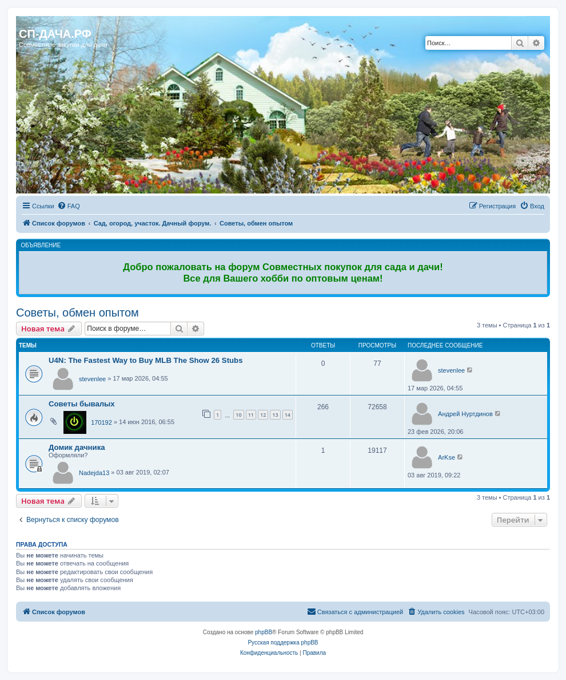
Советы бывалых (82, 404)
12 (263, 414)
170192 (101, 422)
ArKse (446, 457)
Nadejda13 (94, 472)
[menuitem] (68, 206)
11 (251, 414)
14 (287, 414)
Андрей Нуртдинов (465, 413)
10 (238, 414)
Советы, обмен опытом (77, 312)
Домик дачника (77, 447)
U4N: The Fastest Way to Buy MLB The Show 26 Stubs (146, 360)
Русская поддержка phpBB (283, 642)
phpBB (263, 632)
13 (275, 414)
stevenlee (92, 378)
